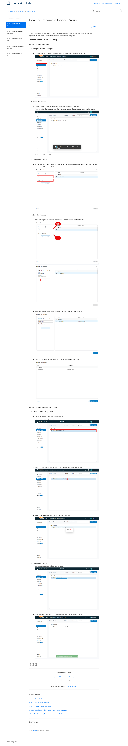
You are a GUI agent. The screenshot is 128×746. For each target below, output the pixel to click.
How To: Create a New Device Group (14, 55)
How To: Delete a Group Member (15, 32)
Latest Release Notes (36, 699)
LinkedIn (36, 664)
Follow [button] (95, 26)
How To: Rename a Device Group (13, 25)
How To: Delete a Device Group (15, 47)
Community (96, 3)
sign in (35, 730)
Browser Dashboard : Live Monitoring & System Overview (48, 710)
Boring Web (21, 11)
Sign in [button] (117, 3)
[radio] (58, 676)
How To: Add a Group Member (14, 40)
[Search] (107, 11)
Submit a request (107, 3)
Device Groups (31, 11)
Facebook (30, 664)
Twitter (33, 664)
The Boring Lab (10, 11)
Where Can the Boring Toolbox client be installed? (45, 714)
